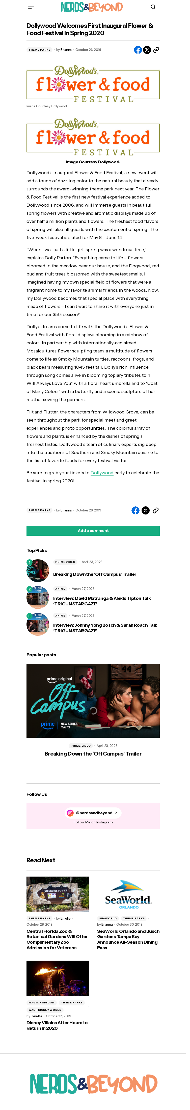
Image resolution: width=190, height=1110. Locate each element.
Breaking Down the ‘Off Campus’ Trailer (94, 574)
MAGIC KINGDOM (42, 1002)
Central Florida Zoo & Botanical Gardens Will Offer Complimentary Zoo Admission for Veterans (57, 939)
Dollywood (102, 472)
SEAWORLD (108, 918)
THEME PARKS (39, 49)
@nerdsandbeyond (94, 812)
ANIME (60, 588)
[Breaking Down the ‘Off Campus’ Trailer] (37, 570)
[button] (31, 7)
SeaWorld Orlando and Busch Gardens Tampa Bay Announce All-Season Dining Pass (128, 939)
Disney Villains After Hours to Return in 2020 (57, 1025)
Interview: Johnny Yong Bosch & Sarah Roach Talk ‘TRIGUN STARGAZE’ (105, 628)
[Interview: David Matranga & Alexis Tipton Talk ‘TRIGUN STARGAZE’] (37, 597)
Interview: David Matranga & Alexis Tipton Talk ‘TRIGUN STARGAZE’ (102, 601)
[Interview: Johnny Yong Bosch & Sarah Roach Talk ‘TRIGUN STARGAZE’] (37, 624)
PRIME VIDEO (65, 562)
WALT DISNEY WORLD (45, 1010)
